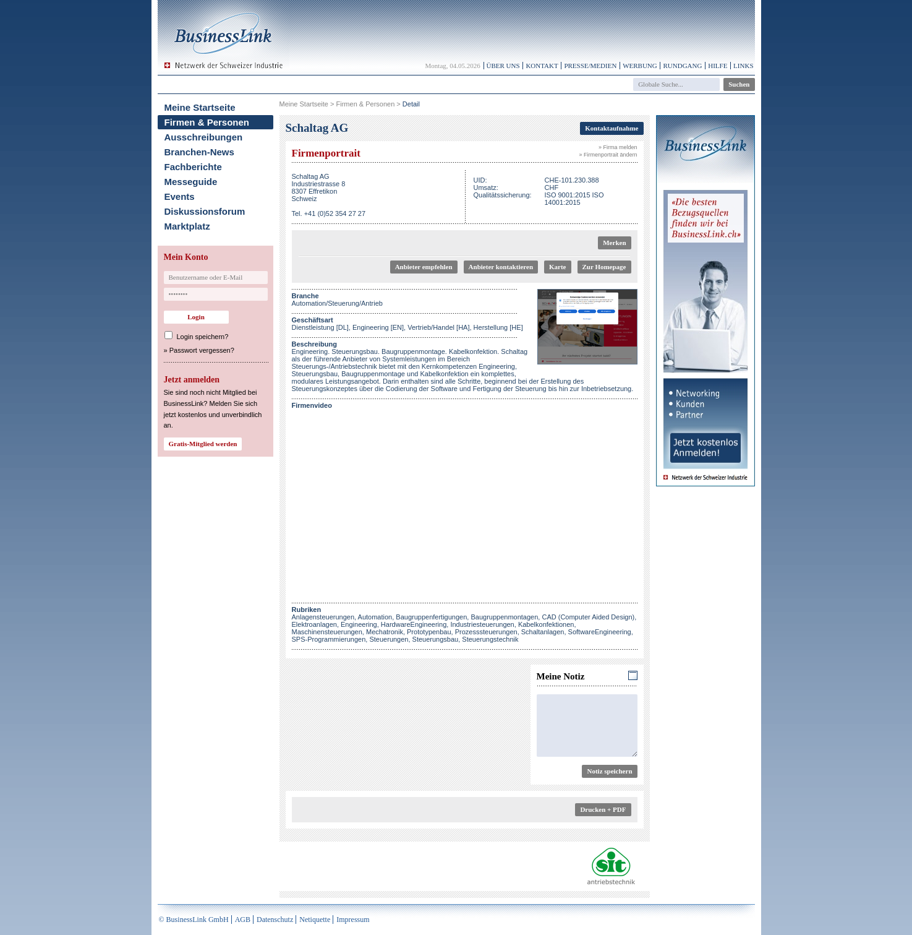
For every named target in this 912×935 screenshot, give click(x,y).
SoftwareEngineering (599, 632)
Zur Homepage (604, 266)
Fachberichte (193, 167)
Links (743, 65)
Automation (375, 617)
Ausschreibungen (203, 137)
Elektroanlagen (314, 624)
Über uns (503, 65)
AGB (242, 919)
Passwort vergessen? (201, 350)
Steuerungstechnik (490, 639)
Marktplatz (187, 226)
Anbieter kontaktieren (501, 266)
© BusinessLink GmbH (194, 919)
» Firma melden (618, 147)
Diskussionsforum (204, 211)
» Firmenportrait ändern (608, 155)
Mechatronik (384, 632)
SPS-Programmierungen (329, 639)
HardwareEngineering (413, 624)
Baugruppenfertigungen (431, 617)
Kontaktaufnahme (611, 128)
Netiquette (314, 919)
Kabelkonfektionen (546, 624)
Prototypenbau (429, 632)
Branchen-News (199, 152)
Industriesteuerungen (482, 624)
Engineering (359, 624)
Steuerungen (388, 639)
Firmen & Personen (207, 122)
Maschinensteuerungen (327, 632)
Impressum (352, 919)
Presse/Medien (590, 65)
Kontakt (542, 65)
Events (179, 196)
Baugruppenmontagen (504, 617)
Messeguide (191, 181)
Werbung (640, 65)
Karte (557, 266)
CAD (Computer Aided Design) (588, 617)
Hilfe (717, 65)
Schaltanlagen (543, 632)
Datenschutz (275, 919)
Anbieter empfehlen (424, 266)
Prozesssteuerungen (486, 632)
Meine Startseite (200, 107)
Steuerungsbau (435, 639)
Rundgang (682, 65)
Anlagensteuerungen (323, 617)
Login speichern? (203, 336)
